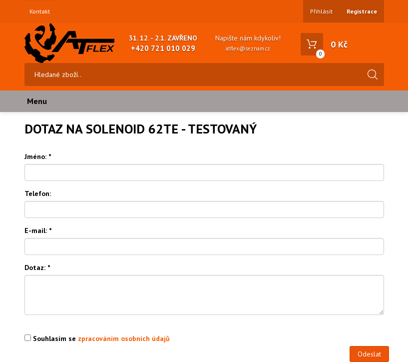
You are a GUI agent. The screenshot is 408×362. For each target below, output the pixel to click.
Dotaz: (37, 267)
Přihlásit (321, 11)
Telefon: (37, 193)
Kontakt (39, 11)
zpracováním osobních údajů (124, 338)
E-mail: (37, 230)
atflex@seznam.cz (248, 48)
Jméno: (37, 156)
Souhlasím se (97, 338)
